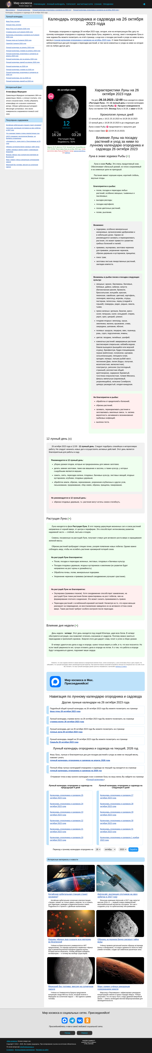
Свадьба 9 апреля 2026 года (16, 43)
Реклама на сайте (42, 1050)
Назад (67, 1033)
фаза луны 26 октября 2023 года (65, 711)
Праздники (108, 4)
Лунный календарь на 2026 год (17, 66)
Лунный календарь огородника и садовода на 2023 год (51, 10)
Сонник (98, 4)
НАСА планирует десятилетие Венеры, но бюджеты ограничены (21, 137)
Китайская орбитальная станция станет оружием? (23, 125)
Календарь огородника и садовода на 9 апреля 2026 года (22, 36)
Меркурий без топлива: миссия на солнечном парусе (22, 166)
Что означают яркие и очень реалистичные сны (23, 133)
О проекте (10, 1050)
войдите (67, 152)
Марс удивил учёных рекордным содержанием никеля (22, 161)
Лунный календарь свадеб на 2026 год (19, 81)
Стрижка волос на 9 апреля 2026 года (19, 32)
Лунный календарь (56, 4)
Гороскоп (71, 4)
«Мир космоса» (12, 1041)
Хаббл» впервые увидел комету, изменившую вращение (22, 151)
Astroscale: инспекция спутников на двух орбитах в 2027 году (23, 129)
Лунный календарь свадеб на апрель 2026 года (23, 62)
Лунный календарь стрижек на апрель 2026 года (23, 51)
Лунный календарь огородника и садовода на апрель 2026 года (22, 55)
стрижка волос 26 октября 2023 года (67, 722)
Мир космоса (10, 10)
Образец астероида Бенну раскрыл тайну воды (22, 147)
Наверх (84, 1033)
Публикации (39, 4)
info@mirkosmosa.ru (27, 1047)
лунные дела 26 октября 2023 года (66, 732)
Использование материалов (25, 1050)
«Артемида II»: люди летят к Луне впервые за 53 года (23, 142)
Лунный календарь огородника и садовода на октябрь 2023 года (96, 10)
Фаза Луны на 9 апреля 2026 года (18, 29)
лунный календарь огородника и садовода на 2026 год (76, 771)
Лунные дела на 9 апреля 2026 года (18, 40)
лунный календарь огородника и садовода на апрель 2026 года (80, 760)
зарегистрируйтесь (79, 151)
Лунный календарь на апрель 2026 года (20, 47)
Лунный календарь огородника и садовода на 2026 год (22, 73)
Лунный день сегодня (13, 25)
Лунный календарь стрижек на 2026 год (20, 69)
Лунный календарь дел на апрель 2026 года (21, 59)
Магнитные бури (85, 4)
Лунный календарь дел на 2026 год (18, 78)
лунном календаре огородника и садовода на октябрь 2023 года (82, 40)
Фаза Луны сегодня (13, 21)
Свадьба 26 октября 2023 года (64, 742)
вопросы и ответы (121, 666)
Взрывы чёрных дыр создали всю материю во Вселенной (22, 156)
